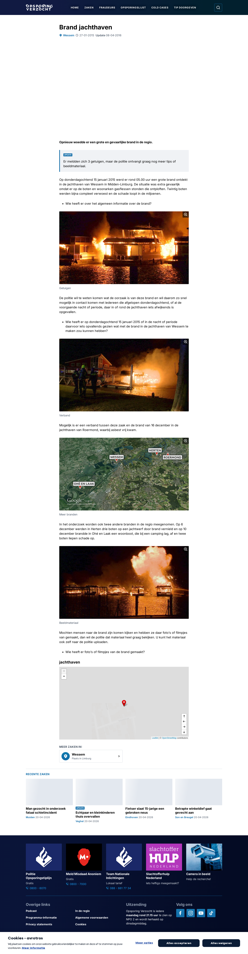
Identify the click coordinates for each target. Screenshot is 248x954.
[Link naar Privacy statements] (49, 924)
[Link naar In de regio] (98, 911)
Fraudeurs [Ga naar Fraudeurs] (108, 7)
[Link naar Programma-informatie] (49, 918)
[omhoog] (184, 716)
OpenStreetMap (169, 738)
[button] (124, 703)
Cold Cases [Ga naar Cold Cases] (160, 7)
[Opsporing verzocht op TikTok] (211, 913)
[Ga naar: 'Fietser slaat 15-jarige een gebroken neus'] (148, 801)
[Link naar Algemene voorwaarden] (98, 918)
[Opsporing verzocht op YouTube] (201, 913)
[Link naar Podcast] (49, 911)
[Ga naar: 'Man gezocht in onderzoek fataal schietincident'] (49, 801)
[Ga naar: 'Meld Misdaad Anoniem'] (84, 865)
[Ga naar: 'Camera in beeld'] (204, 862)
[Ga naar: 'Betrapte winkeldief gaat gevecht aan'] (198, 801)
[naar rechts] (184, 726)
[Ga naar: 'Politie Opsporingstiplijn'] (44, 867)
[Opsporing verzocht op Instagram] (191, 913)
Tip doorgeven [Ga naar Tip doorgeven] (186, 7)
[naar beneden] (184, 732)
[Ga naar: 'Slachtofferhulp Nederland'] (164, 864)
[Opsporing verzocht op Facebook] (180, 913)
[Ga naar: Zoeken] (218, 8)
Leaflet (155, 738)
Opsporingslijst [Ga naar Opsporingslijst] (134, 7)
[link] (91, 756)
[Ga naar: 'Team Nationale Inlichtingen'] (124, 867)
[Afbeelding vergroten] (186, 214)
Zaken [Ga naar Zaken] (89, 7)
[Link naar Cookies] (98, 924)
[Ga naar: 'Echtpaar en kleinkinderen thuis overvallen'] (99, 801)
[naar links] (184, 721)
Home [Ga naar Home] (75, 7)
